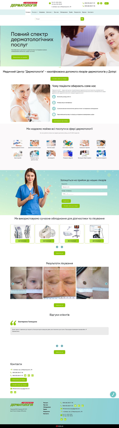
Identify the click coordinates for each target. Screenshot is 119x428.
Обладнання (64, 12)
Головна (28, 12)
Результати (77, 12)
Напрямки (42, 12)
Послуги (45, 402)
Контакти (90, 12)
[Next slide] (62, 247)
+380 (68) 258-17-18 (89, 6)
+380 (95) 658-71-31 (89, 3)
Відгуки (84, 12)
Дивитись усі (59, 253)
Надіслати (66, 201)
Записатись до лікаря (18, 379)
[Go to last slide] (57, 247)
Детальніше (22, 241)
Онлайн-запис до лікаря (59, 79)
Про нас (56, 12)
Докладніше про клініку (61, 121)
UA (106, 3)
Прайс (71, 12)
